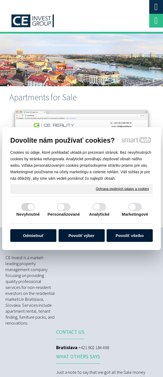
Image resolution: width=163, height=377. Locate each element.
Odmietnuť (33, 235)
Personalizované (63, 214)
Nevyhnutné (28, 214)
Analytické (99, 214)
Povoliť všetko (130, 235)
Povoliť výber (81, 235)
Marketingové (135, 214)
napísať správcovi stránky (111, 358)
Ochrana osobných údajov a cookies (122, 189)
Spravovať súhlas (106, 363)
